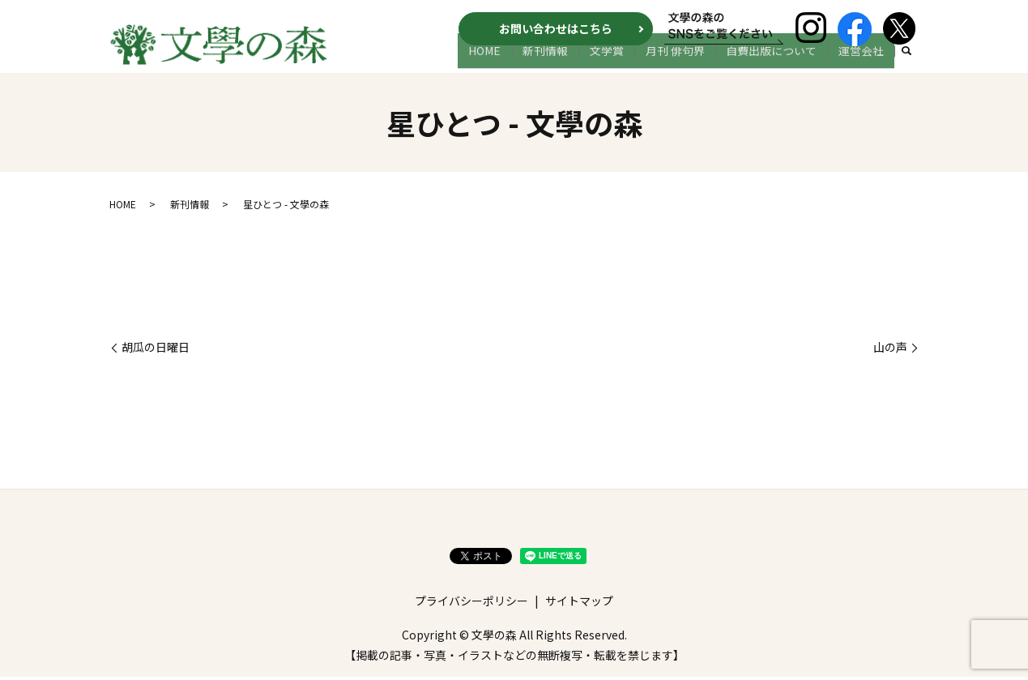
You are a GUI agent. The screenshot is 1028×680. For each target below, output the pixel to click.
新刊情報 (581, 62)
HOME (529, 62)
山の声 (890, 350)
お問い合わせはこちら (555, 28)
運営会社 (865, 62)
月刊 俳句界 (695, 62)
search (907, 63)
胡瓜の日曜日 (156, 350)
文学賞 (635, 62)
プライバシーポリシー (471, 604)
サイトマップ (579, 604)
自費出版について (783, 62)
